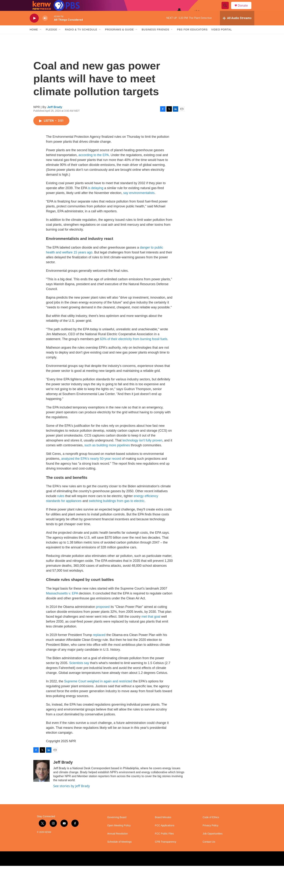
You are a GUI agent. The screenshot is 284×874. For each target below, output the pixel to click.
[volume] (45, 26)
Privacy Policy (210, 833)
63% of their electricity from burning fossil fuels (133, 347)
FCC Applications (164, 833)
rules (60, 504)
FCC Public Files (164, 841)
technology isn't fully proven (142, 448)
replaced (99, 643)
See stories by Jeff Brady (71, 794)
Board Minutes (163, 825)
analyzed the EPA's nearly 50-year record (91, 467)
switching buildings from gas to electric (116, 509)
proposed (103, 615)
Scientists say (79, 671)
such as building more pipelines (107, 453)
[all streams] (237, 26)
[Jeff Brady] (41, 779)
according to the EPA (93, 163)
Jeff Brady (54, 115)
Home (34, 37)
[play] (34, 26)
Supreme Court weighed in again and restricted (98, 689)
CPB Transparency (165, 850)
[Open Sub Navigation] (40, 37)
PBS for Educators (192, 37)
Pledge (51, 37)
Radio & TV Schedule (81, 37)
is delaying (95, 196)
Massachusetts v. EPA (62, 601)
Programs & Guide (119, 37)
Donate (245, 9)
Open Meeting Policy (119, 833)
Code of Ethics (211, 825)
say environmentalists (138, 201)
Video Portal (221, 37)
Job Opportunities (213, 841)
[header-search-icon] (226, 9)
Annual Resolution (117, 841)
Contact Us (209, 850)
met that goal (150, 625)
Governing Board (116, 825)
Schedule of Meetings (119, 850)
